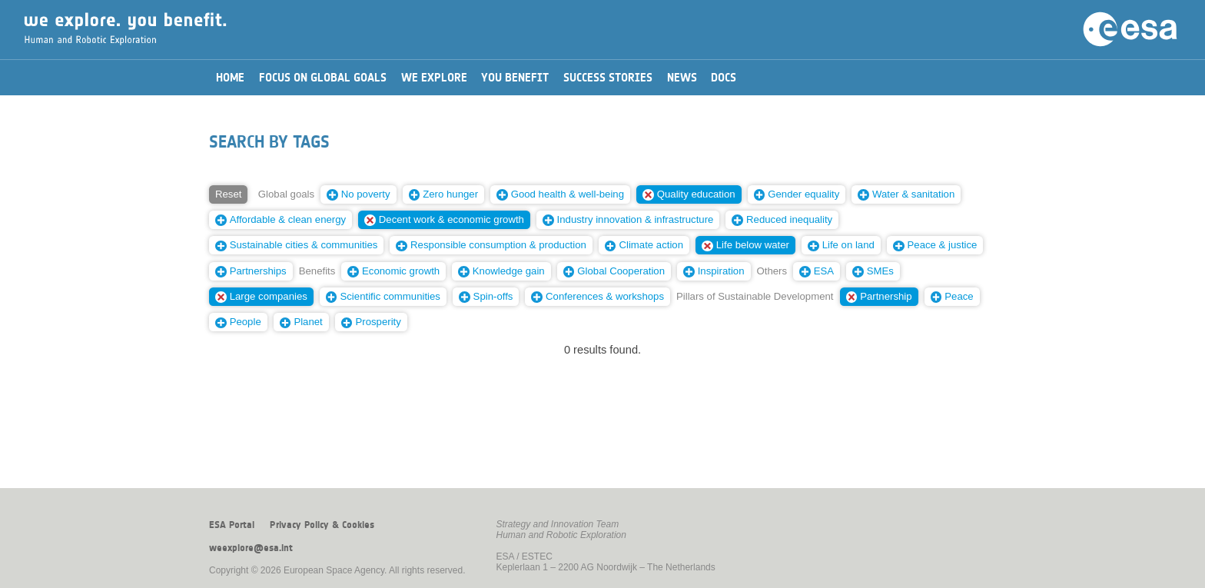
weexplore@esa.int (251, 548)
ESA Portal (231, 525)
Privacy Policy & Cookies (322, 525)
